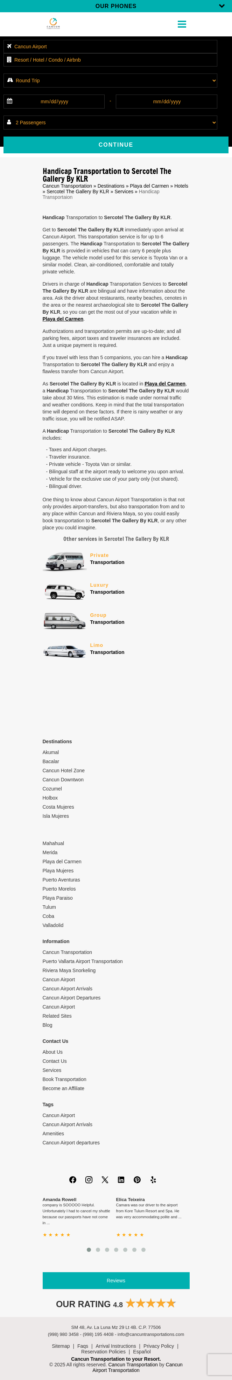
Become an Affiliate (64, 1088)
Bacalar (51, 761)
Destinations (111, 186)
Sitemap (61, 1346)
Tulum (49, 907)
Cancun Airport (59, 979)
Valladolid (53, 925)
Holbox (50, 798)
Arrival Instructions (116, 1346)
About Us (53, 1052)
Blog (47, 1025)
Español (142, 1351)
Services (123, 191)
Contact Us (55, 1061)
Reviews (116, 1280)
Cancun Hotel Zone (64, 770)
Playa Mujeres (58, 870)
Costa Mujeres (58, 807)
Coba (48, 916)
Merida (50, 852)
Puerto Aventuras (61, 880)
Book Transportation (64, 1079)
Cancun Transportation (67, 186)
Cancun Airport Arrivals (67, 988)
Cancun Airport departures (71, 1142)
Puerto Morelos (59, 889)
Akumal (51, 752)
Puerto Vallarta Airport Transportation (83, 961)
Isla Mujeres (56, 816)
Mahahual (53, 843)
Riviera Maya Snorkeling (69, 970)
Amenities (53, 1133)
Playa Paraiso (58, 898)
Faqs (82, 1346)
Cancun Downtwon (63, 779)
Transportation (140, 558)
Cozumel (52, 789)
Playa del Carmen (149, 186)
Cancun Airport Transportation (137, 1367)
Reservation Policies (103, 1351)
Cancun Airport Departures (72, 998)
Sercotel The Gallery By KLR (78, 191)
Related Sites (57, 1016)
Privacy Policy (158, 1346)
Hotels (181, 186)
